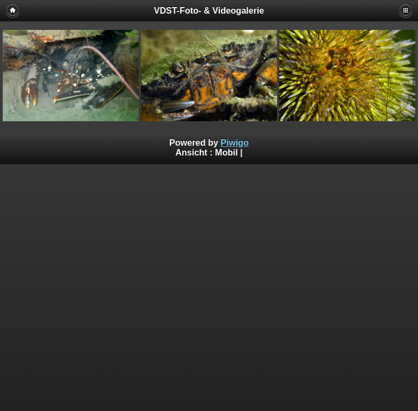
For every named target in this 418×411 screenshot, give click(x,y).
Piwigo (234, 142)
